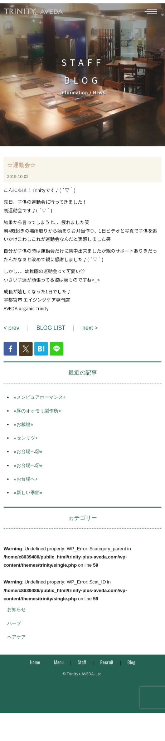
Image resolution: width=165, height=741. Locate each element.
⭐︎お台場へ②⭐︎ (28, 470)
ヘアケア (16, 642)
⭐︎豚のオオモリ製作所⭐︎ (37, 416)
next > (90, 333)
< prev (11, 333)
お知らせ (16, 615)
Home (35, 667)
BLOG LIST (51, 333)
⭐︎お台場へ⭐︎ (26, 484)
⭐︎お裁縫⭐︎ (23, 430)
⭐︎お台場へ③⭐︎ (28, 457)
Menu (59, 667)
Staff (82, 667)
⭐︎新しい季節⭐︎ (28, 498)
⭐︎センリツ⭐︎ (26, 443)
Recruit (106, 667)
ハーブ (14, 628)
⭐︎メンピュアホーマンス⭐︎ (40, 402)
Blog (131, 667)
